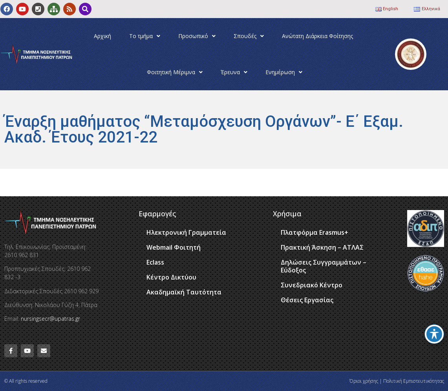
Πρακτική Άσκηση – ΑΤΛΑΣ (322, 247)
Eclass (155, 262)
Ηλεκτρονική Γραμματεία (186, 232)
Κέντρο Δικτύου (171, 277)
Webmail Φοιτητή (173, 247)
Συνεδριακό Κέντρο (311, 285)
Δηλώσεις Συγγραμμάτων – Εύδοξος (323, 266)
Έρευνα (234, 72)
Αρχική (102, 36)
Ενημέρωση (283, 72)
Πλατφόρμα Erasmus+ (314, 232)
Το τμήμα (144, 36)
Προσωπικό (197, 36)
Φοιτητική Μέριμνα (175, 72)
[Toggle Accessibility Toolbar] (434, 334)
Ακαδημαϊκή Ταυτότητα (183, 292)
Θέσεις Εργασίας (307, 300)
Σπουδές (249, 36)
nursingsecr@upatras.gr (50, 318)
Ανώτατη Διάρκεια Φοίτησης (317, 36)
